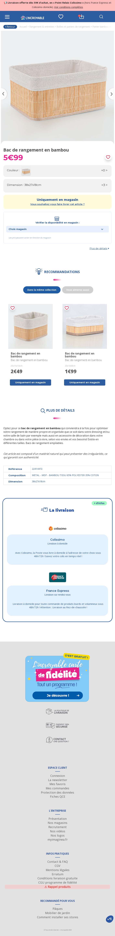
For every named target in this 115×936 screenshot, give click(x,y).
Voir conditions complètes (68, 7)
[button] (110, 919)
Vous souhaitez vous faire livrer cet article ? (57, 204)
